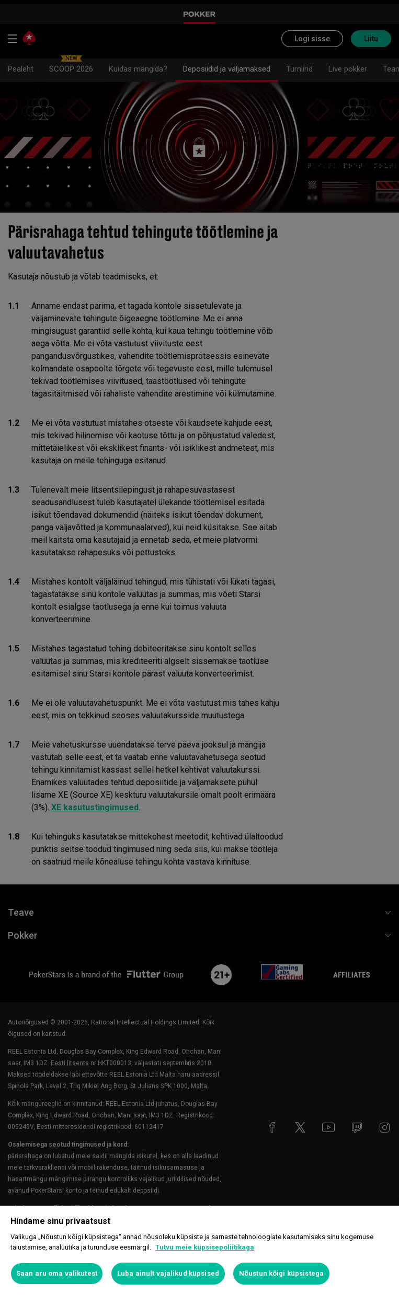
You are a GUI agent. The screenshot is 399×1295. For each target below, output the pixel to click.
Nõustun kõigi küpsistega (281, 1273)
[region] (199, 1250)
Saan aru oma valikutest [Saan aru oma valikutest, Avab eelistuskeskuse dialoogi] (56, 1273)
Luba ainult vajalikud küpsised (168, 1273)
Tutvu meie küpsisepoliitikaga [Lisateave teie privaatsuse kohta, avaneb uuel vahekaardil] (204, 1247)
